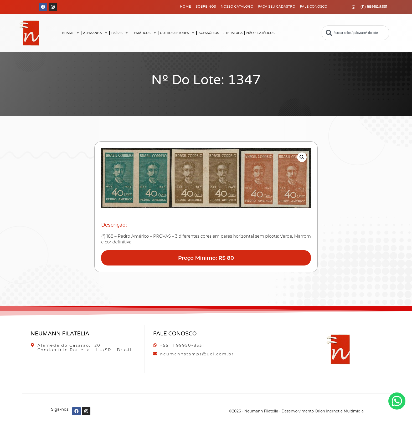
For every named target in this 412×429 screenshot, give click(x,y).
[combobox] (355, 32)
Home (185, 6)
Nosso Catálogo (237, 6)
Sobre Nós (206, 6)
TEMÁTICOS (144, 33)
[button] (302, 157)
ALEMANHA (95, 33)
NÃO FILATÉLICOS (260, 33)
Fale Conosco (313, 6)
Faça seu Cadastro (276, 6)
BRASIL (70, 33)
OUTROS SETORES (177, 33)
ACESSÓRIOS (208, 33)
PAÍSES (119, 33)
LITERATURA (233, 33)
